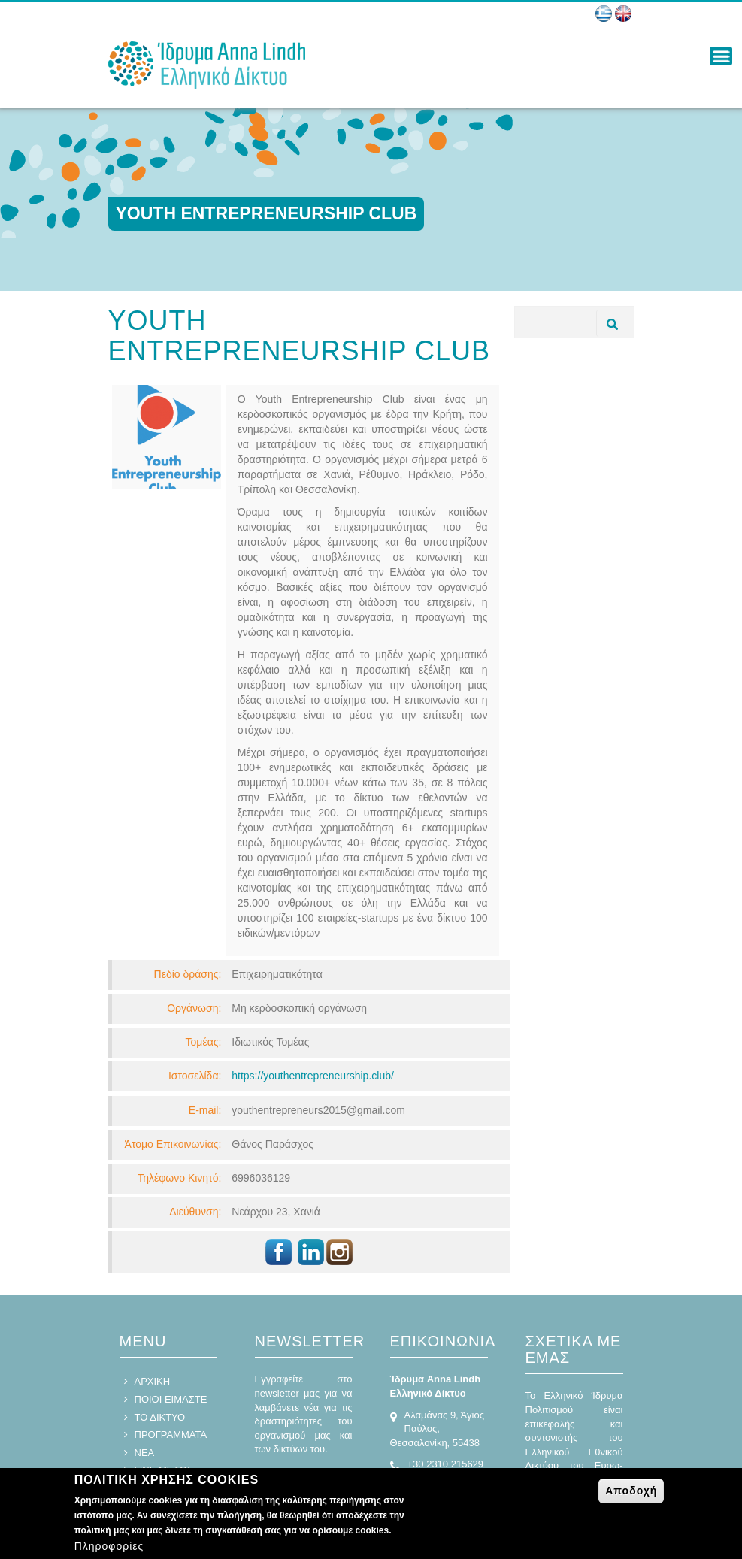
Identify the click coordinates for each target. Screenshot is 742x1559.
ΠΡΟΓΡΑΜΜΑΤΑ (171, 1434)
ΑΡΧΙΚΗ (153, 1381)
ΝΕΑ (145, 1452)
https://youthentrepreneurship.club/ (313, 1076)
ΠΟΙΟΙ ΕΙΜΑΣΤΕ (171, 1399)
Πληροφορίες (109, 1548)
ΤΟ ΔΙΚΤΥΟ (160, 1417)
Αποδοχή (631, 1493)
